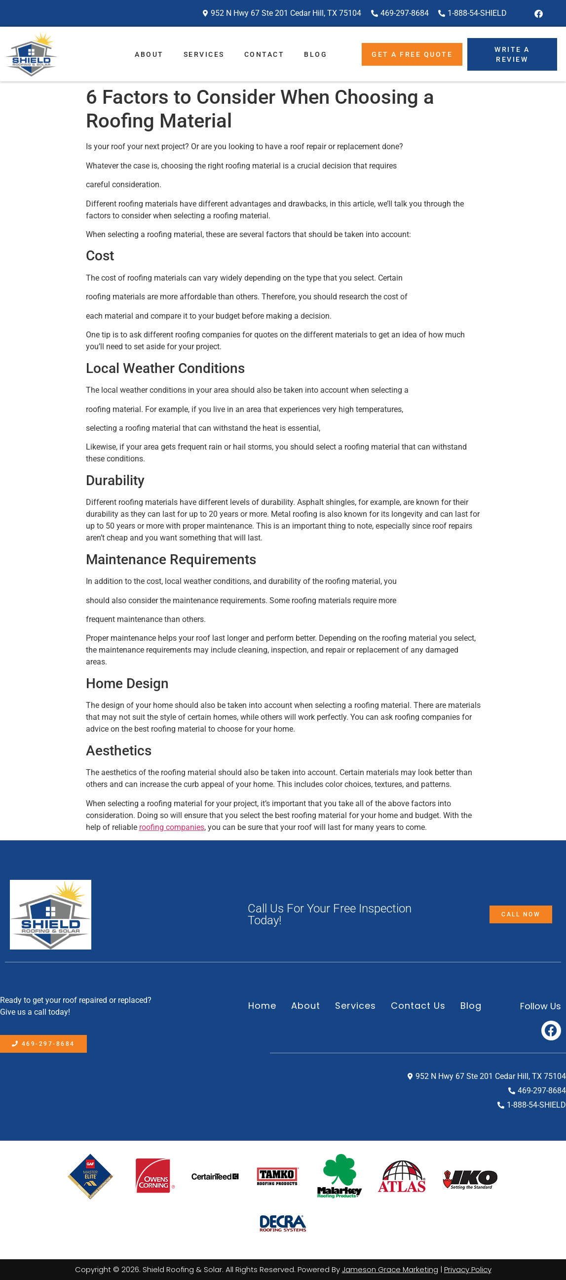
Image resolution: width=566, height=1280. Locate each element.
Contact (264, 54)
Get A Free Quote (412, 54)
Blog (315, 54)
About (149, 54)
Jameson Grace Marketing (390, 1269)
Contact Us (418, 1005)
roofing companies (171, 827)
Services (204, 54)
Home (262, 1005)
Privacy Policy (467, 1269)
